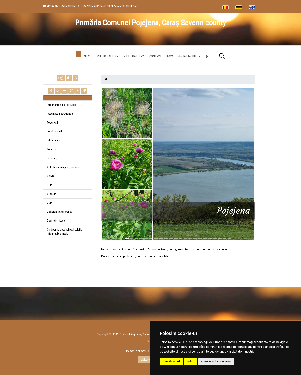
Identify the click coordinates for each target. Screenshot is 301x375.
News (87, 56)
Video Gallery (134, 56)
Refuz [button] (190, 361)
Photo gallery (107, 56)
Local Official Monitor (183, 56)
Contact (155, 56)
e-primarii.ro (142, 351)
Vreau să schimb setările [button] (216, 361)
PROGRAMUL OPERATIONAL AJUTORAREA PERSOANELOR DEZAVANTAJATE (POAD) (90, 6)
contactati (162, 256)
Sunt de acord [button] (171, 361)
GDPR (50, 202)
